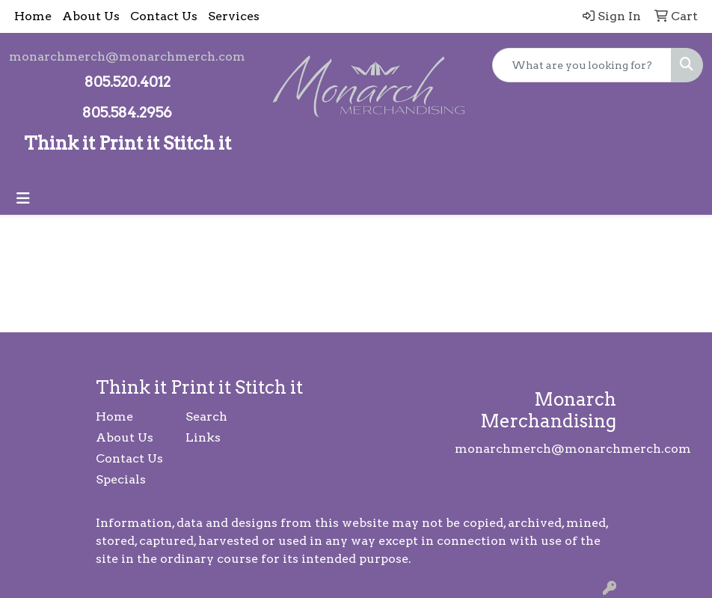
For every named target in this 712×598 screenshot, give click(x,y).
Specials (121, 479)
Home (33, 16)
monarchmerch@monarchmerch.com (127, 56)
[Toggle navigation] (23, 198)
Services (234, 16)
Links (203, 437)
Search (206, 416)
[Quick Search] (582, 65)
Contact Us (163, 16)
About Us (91, 16)
